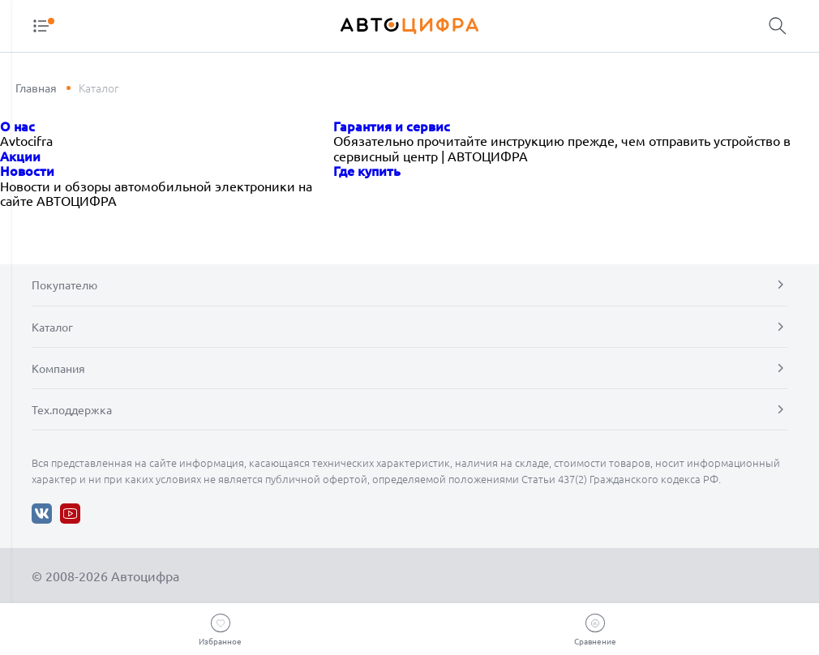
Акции (20, 156)
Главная (36, 87)
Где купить (367, 170)
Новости (27, 170)
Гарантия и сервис (391, 126)
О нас (17, 126)
